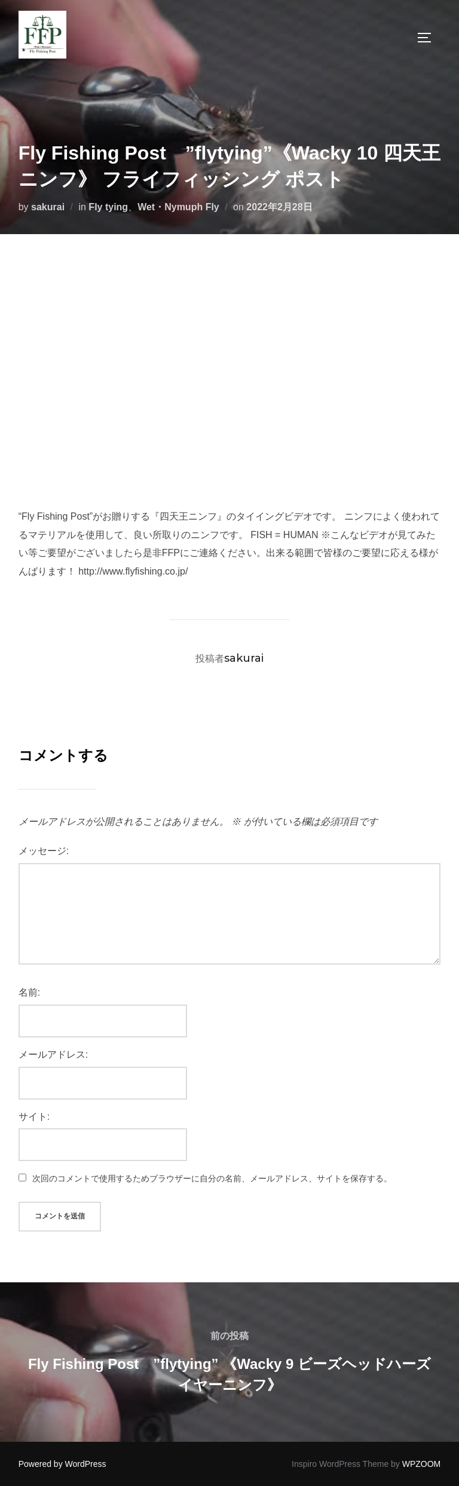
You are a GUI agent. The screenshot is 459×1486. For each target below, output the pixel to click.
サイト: (34, 1117)
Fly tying (108, 207)
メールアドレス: (53, 1054)
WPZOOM (421, 1464)
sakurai (48, 207)
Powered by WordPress (62, 1464)
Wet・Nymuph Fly (178, 207)
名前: (29, 992)
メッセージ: (44, 851)
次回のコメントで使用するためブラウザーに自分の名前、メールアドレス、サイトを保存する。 (212, 1178)
